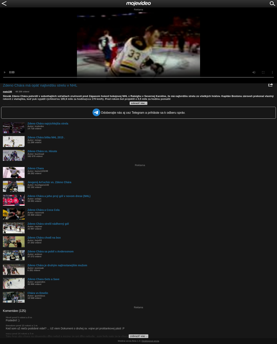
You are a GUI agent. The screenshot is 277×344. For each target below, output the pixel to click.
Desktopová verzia (150, 341)
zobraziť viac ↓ (139, 103)
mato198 (7, 91)
